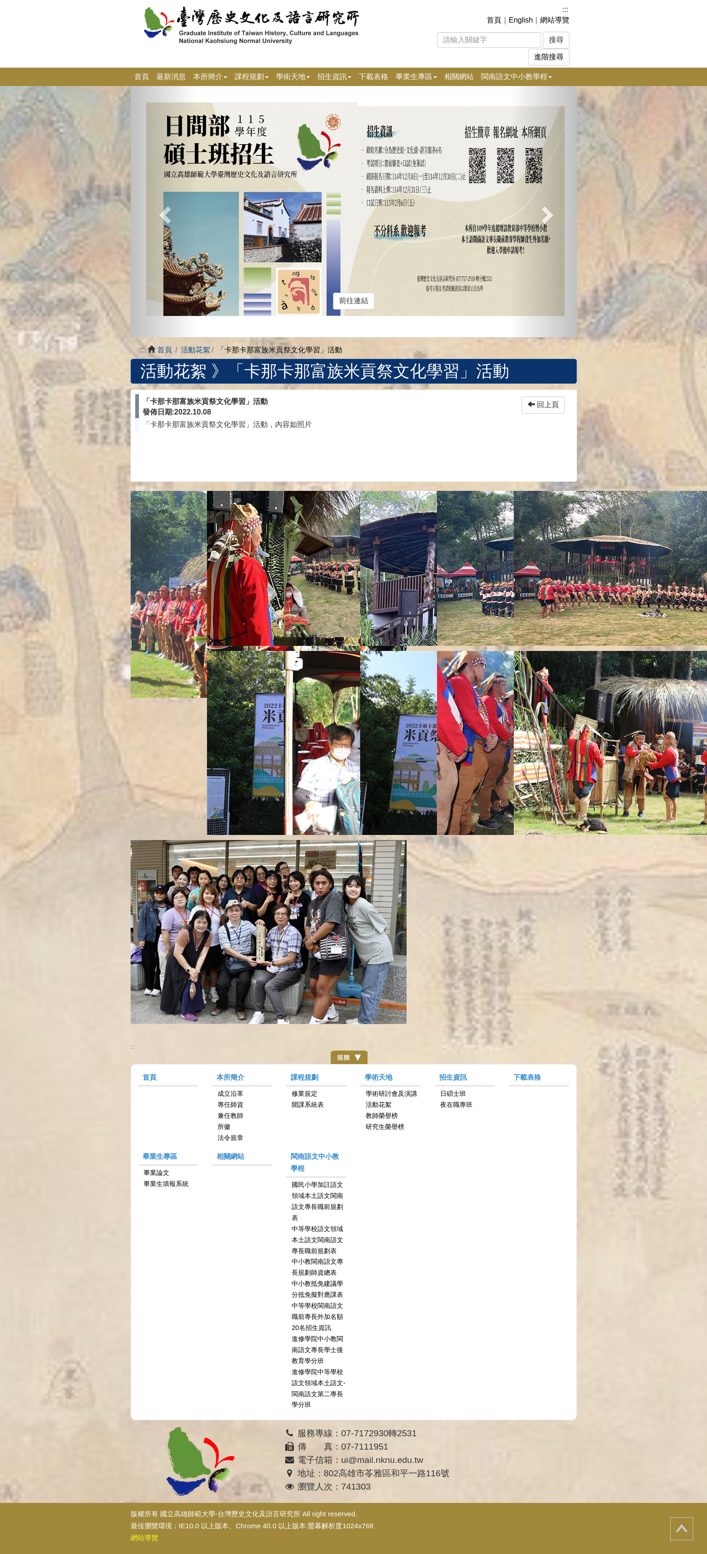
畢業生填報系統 (166, 1183)
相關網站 (459, 77)
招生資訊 (453, 1077)
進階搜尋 (548, 57)
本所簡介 (230, 1077)
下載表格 (373, 77)
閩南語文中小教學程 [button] (516, 77)
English (521, 20)
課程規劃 (304, 1077)
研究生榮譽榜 (385, 1126)
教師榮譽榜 (382, 1115)
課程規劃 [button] (252, 77)
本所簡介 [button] (210, 77)
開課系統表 (308, 1104)
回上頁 (543, 405)
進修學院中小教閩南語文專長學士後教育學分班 (317, 1349)
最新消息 (171, 77)
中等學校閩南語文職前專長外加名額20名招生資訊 (317, 1316)
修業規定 (304, 1093)
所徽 (224, 1126)
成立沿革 (230, 1093)
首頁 (494, 20)
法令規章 (230, 1137)
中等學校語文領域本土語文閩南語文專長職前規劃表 (317, 1240)
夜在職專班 (456, 1104)
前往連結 (353, 301)
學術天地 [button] (293, 77)
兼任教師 (230, 1115)
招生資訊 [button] (334, 77)
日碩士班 (453, 1093)
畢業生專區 (160, 1156)
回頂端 (681, 1528)
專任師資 (230, 1104)
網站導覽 (554, 20)
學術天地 (378, 1077)
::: (565, 9)
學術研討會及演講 (391, 1093)
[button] (164, 211)
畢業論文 (156, 1172)
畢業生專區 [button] (416, 77)
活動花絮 (195, 350)
